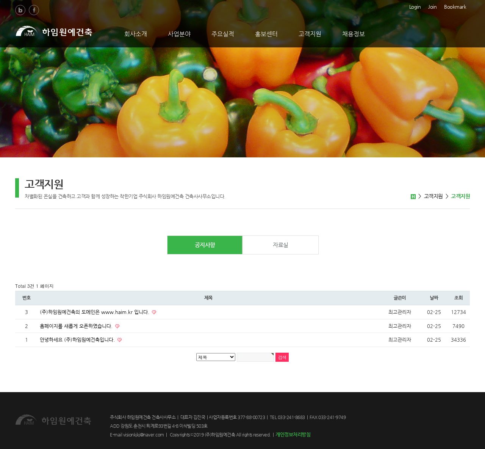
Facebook (34, 10)
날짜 (434, 298)
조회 (458, 298)
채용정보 (353, 34)
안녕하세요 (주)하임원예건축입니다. (78, 339)
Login (415, 6)
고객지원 (310, 34)
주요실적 (222, 34)
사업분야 (179, 34)
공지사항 (205, 245)
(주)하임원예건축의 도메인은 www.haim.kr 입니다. (95, 312)
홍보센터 (266, 34)
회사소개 (135, 34)
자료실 (280, 245)
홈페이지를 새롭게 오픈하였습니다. (77, 326)
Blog (20, 10)
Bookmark (455, 6)
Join (432, 6)
